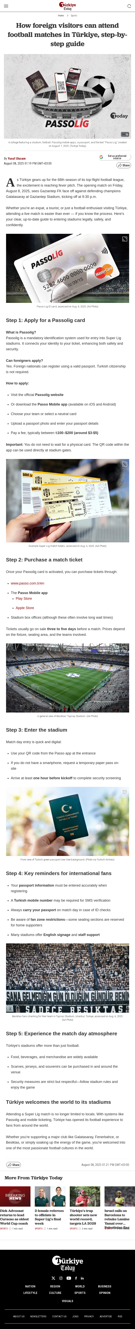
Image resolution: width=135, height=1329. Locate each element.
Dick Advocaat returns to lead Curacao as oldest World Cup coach (14, 1217)
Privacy (89, 1316)
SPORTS (80, 1293)
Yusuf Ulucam (17, 158)
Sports (74, 15)
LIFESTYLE (30, 1293)
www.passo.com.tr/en (27, 583)
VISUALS (67, 1301)
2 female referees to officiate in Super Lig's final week (49, 1217)
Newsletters (38, 1316)
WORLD (80, 1286)
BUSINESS (104, 1286)
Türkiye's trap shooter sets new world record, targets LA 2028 (83, 1217)
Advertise (106, 1316)
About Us (18, 1316)
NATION (30, 1286)
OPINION (104, 1293)
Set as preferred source (112, 157)
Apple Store (25, 608)
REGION (55, 1286)
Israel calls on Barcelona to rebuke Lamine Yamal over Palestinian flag (117, 1219)
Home (61, 15)
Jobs (75, 1316)
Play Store (24, 598)
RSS (120, 1316)
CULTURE (55, 1293)
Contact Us (59, 1316)
